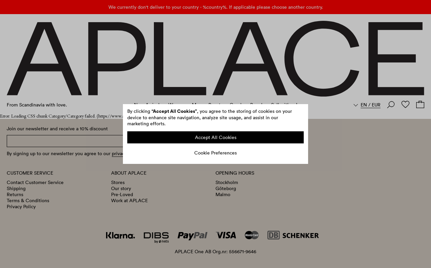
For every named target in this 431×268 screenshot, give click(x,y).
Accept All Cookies (215, 137)
